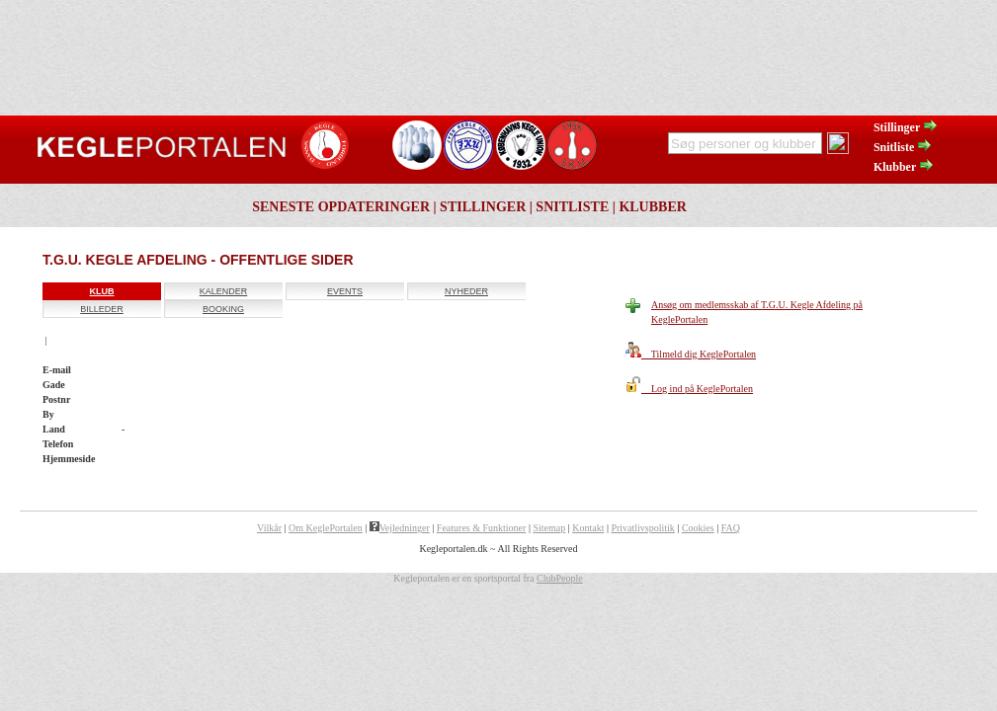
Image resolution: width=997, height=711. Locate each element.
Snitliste (903, 147)
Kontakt (588, 527)
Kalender (224, 291)
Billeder (102, 309)
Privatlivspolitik (642, 527)
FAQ (730, 527)
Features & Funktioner (482, 527)
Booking (223, 309)
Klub (102, 291)
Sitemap (549, 527)
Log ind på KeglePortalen (689, 388)
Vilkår (269, 527)
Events (345, 291)
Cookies (698, 527)
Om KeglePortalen (326, 527)
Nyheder (466, 291)
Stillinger (906, 127)
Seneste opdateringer (341, 206)
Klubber (904, 167)
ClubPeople (560, 578)
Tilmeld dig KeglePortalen (690, 354)
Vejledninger (400, 527)
